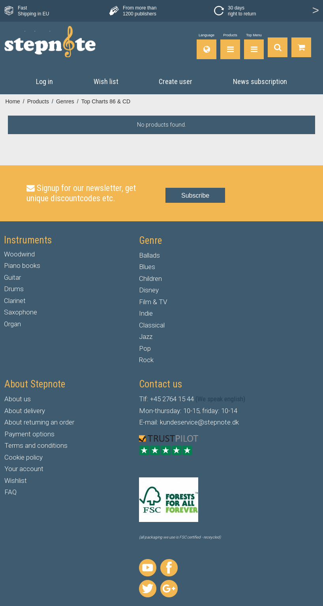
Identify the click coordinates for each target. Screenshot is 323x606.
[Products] (230, 46)
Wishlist (15, 480)
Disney (149, 290)
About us (17, 399)
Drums (14, 289)
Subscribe (195, 195)
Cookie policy (23, 457)
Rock (146, 360)
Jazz (145, 336)
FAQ (10, 492)
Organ (12, 324)
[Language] (206, 46)
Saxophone (20, 312)
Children (150, 278)
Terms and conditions (36, 445)
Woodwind (19, 254)
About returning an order (39, 422)
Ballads (149, 255)
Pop (145, 348)
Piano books (22, 265)
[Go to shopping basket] (301, 46)
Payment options (29, 434)
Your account (23, 469)
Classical (152, 325)
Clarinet (15, 301)
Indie (146, 313)
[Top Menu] (254, 46)
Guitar (12, 277)
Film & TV (153, 302)
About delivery (24, 411)
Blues (147, 267)
